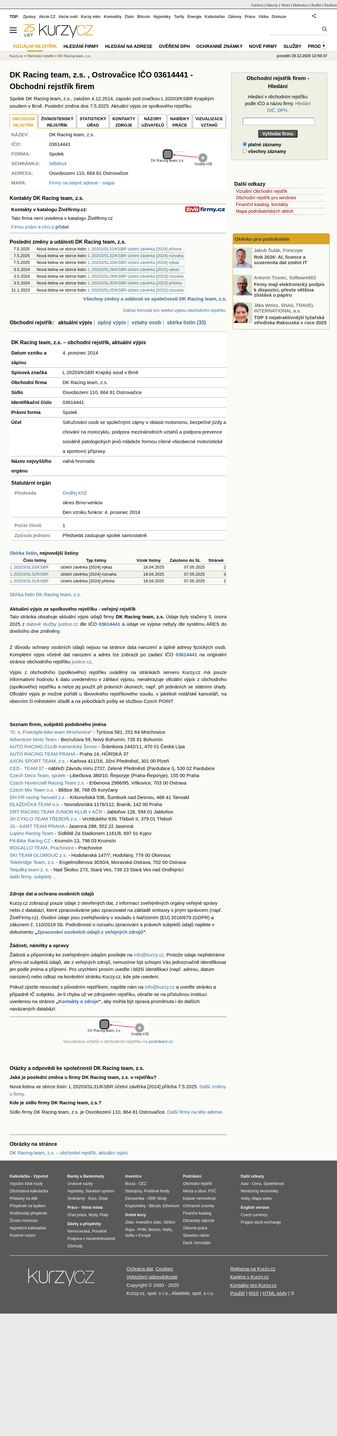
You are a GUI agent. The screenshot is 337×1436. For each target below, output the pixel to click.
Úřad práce (76, 1215)
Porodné (99, 1231)
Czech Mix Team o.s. (32, 790)
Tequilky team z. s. (29, 869)
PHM (142, 1229)
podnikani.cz (161, 1041)
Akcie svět (68, 16)
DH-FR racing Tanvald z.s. (38, 797)
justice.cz (81, 661)
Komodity (112, 16)
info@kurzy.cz (149, 954)
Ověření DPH (174, 46)
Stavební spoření (100, 1191)
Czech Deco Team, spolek (37, 775)
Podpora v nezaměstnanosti (91, 1238)
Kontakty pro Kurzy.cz (253, 1285)
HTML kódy (275, 1293)
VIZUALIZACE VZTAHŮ (209, 122)
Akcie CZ (47, 16)
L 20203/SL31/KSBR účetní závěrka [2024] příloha (135, 249)
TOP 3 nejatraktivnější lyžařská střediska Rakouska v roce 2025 (290, 319)
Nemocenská (78, 1231)
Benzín (154, 1229)
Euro (92, 1198)
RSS (254, 1293)
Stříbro (169, 1222)
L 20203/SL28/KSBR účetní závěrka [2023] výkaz (133, 269)
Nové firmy (263, 46)
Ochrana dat (139, 1268)
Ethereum (171, 1206)
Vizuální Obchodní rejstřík (261, 191)
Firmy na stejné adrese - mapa (81, 182)
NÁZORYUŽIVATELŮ (152, 122)
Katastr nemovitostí (199, 1198)
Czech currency (254, 1215)
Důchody (74, 1246)
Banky (73, 1176)
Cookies (164, 1268)
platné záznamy (262, 144)
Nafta (167, 1229)
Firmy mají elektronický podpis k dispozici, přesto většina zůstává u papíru (289, 290)
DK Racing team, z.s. (74, 56)
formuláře (202, 1243)
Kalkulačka (215, 16)
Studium (330, 5)
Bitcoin (143, 16)
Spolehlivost (274, 1183)
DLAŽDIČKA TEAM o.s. (35, 804)
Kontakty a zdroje (78, 1001)
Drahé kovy (135, 1215)
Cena (256, 1183)
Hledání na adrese (128, 46)
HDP (151, 1198)
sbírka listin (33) (186, 322)
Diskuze (279, 16)
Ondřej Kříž (75, 493)
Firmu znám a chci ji (40, 226)
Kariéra (257, 5)
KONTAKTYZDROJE (123, 122)
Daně (187, 1243)
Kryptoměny (135, 1206)
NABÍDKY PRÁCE (179, 122)
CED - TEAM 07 (27, 768)
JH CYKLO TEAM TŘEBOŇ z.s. (44, 818)
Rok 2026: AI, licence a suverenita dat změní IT (280, 259)
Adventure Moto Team (33, 739)
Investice (133, 1176)
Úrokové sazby (80, 1183)
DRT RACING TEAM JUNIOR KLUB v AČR (56, 811)
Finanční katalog (197, 1213)
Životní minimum (24, 1220)
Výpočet (40, 1176)
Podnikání (192, 1176)
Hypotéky (162, 16)
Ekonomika (134, 1198)
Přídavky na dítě (24, 1198)
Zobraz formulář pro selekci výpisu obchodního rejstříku (174, 310)
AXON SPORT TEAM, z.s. (38, 761)
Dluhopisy (133, 1191)
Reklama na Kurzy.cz (252, 1268)
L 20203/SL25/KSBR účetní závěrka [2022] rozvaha (136, 290)
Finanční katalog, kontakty (262, 204)
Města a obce (194, 1191)
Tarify (179, 16)
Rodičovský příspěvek (28, 1213)
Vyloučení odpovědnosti (151, 1276)
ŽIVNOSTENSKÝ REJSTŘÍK (57, 122)
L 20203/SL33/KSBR (29, 567)
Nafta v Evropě (138, 1235)
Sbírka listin (23, 553)
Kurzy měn (90, 16)
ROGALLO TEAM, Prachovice (42, 847)
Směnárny (76, 1198)
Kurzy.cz (16, 56)
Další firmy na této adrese (194, 1112)
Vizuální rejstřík (35, 46)
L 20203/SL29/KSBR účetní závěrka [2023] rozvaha (136, 276)
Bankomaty (93, 1176)
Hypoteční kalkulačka (28, 1228)
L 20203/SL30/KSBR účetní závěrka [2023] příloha (135, 283)
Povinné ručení (22, 1235)
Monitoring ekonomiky (259, 1191)
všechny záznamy (264, 151)
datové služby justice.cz (52, 624)
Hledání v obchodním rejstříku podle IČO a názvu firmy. (278, 103)
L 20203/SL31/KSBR (29, 581)
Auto (245, 1183)
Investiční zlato (148, 1222)
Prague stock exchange (261, 1222)
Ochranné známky (219, 46)
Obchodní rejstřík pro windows (266, 197)
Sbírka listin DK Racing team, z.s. (45, 594)
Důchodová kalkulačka (29, 1191)
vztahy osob (146, 322)
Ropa (129, 1229)
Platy (104, 1215)
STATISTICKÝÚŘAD (93, 122)
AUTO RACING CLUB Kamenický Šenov (53, 746)
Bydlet (316, 5)
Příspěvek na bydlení (28, 1206)
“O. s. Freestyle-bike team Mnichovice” (51, 732)
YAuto (285, 5)
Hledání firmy (81, 46)
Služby (292, 46)
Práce (250, 16)
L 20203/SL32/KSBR (29, 574)
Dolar (103, 1198)
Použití (237, 1293)
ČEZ (142, 1183)
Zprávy (29, 16)
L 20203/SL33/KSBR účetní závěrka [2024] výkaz (133, 262)
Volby (245, 1198)
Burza (130, 1183)
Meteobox (300, 5)
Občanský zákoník (198, 1220)
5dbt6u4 (57, 163)
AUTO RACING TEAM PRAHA (42, 754)
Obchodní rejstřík (40, 56)
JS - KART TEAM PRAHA (37, 826)
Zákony (234, 16)
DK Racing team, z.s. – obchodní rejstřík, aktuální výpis (69, 1152)
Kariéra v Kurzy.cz (249, 1276)
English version (255, 1207)
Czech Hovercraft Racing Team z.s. (47, 782)
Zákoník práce (195, 1228)
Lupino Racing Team (31, 833)
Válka (263, 16)
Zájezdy (271, 5)
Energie (194, 16)
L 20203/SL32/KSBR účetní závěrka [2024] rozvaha (136, 255)
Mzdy (93, 1215)
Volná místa (91, 1207)
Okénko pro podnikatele (262, 239)
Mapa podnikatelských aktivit (264, 211)
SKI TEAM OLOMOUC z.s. (38, 855)
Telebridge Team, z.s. (32, 862)
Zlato (129, 16)
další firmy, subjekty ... (33, 876)
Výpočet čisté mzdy (26, 1183)
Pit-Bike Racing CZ (30, 840)
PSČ (212, 1191)
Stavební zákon (196, 1235)
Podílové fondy (156, 1191)
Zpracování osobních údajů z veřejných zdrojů (90, 932)
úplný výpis (112, 322)
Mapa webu (262, 1198)
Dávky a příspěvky (84, 1224)
